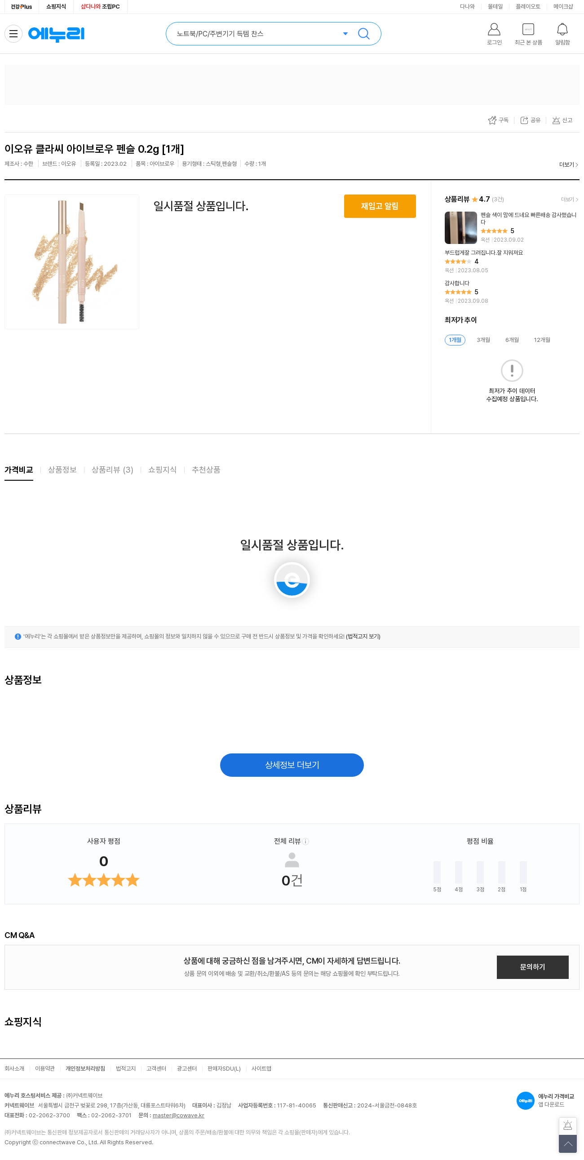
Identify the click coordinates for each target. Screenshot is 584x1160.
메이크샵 (563, 6)
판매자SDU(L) (224, 1068)
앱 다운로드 (548, 1101)
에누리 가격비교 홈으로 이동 (56, 34)
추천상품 (206, 469)
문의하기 (532, 967)
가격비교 (18, 469)
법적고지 (126, 1068)
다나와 (467, 6)
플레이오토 (528, 6)
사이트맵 (261, 1068)
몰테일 (495, 6)
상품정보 (62, 469)
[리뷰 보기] (512, 228)
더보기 (566, 164)
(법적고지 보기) (363, 636)
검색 (364, 34)
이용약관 (45, 1068)
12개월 (542, 339)
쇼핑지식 (56, 6)
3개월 (483, 339)
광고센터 (187, 1068)
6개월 (512, 339)
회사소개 (14, 1068)
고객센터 (156, 1068)
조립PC (100, 6)
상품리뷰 (112, 469)
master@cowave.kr (178, 1115)
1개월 (455, 339)
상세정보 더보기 (292, 765)
